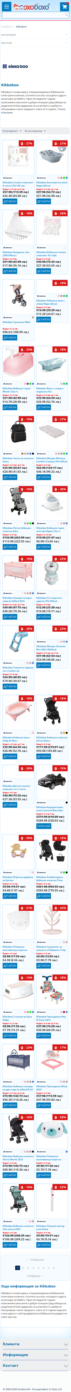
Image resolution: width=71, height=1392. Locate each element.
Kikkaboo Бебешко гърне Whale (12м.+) (17, 390)
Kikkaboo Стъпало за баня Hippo (17, 1018)
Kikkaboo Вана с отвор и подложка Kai (49, 390)
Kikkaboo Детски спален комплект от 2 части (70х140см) (16, 787)
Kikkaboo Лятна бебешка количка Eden (17, 529)
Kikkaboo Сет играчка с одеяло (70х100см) (49, 599)
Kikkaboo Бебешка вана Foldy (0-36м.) (16, 739)
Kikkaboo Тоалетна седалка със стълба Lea (18, 669)
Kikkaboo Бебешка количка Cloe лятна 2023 (18, 1227)
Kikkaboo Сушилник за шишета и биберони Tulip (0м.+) (51, 948)
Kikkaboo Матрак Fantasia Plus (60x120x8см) (50, 648)
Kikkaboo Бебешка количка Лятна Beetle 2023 (18, 1158)
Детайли (10, 201)
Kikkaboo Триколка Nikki (16, 322)
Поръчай (43, 826)
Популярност (11, 131)
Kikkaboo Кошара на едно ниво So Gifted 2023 (17, 599)
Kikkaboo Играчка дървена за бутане (18, 878)
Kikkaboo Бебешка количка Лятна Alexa (51, 739)
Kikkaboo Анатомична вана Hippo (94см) (51, 184)
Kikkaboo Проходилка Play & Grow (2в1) (51, 1018)
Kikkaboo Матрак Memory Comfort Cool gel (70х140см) (51, 460)
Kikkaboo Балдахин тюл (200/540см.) (16, 254)
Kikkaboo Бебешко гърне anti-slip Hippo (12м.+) (50, 529)
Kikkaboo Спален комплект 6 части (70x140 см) (18, 184)
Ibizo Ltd (57, 1389)
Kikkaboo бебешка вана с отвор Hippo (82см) (50, 302)
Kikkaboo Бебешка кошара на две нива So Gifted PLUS (18, 1088)
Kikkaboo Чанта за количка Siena (18, 460)
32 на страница (35, 131)
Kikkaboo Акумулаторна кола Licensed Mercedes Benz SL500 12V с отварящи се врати (51, 809)
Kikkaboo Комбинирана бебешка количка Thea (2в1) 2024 (49, 878)
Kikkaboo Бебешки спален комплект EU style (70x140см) (51, 254)
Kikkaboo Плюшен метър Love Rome (50, 1227)
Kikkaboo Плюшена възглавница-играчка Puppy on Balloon (48, 1158)
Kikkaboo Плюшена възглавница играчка (15, 948)
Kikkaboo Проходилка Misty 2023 (51, 1088)
